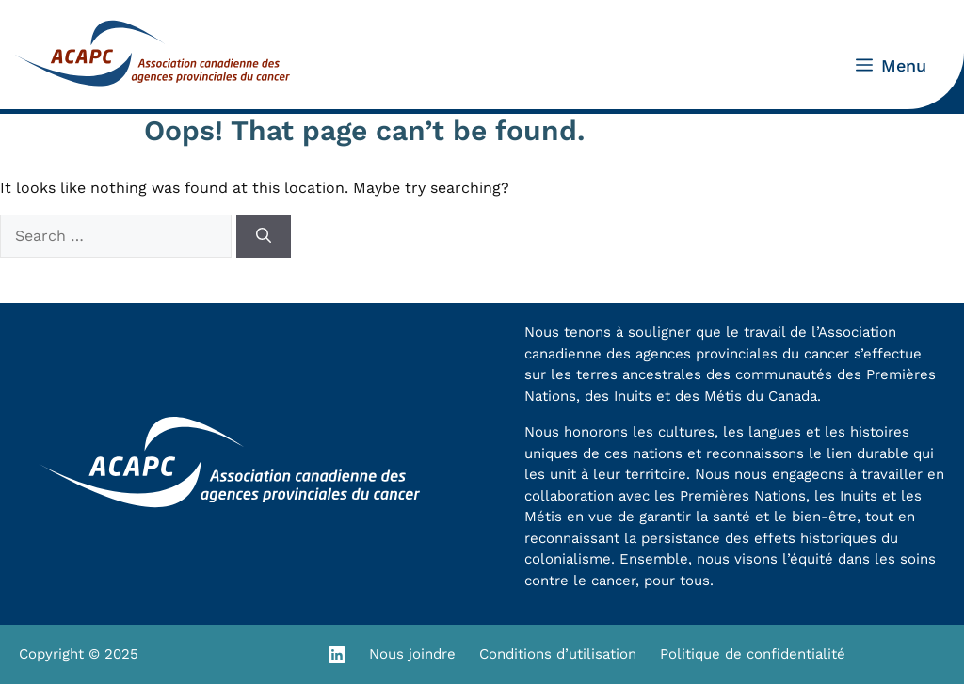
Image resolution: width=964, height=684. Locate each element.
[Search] (263, 236)
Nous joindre (412, 653)
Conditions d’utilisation (557, 653)
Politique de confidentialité (752, 653)
